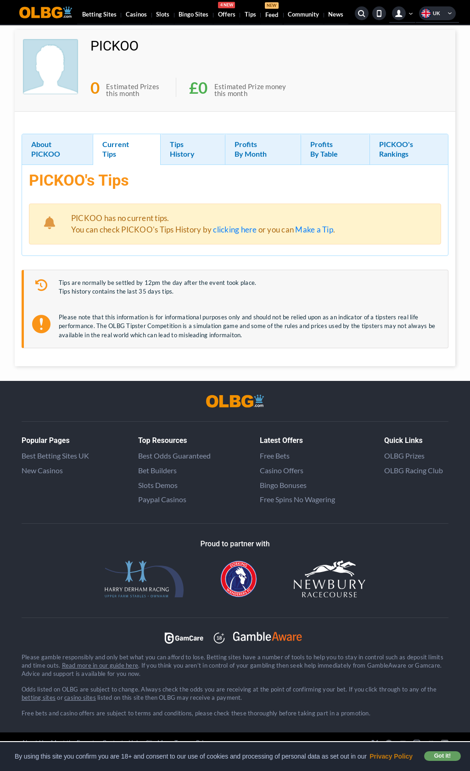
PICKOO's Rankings (396, 149)
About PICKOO (45, 149)
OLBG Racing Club (413, 470)
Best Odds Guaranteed (174, 455)
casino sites (80, 697)
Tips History (182, 149)
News (335, 14)
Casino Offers (281, 470)
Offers (226, 11)
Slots (162, 14)
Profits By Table (324, 149)
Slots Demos (158, 485)
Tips (250, 14)
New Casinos (42, 470)
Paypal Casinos (162, 499)
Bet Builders (157, 470)
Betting (99, 14)
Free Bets (275, 455)
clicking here (235, 229)
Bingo (193, 14)
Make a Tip (314, 229)
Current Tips (115, 149)
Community (303, 14)
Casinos (136, 14)
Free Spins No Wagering (297, 499)
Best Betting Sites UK (55, 455)
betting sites (39, 697)
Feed (272, 11)
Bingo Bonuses (283, 485)
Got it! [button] (442, 756)
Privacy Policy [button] (391, 756)
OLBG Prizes (404, 455)
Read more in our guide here (100, 665)
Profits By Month (251, 149)
